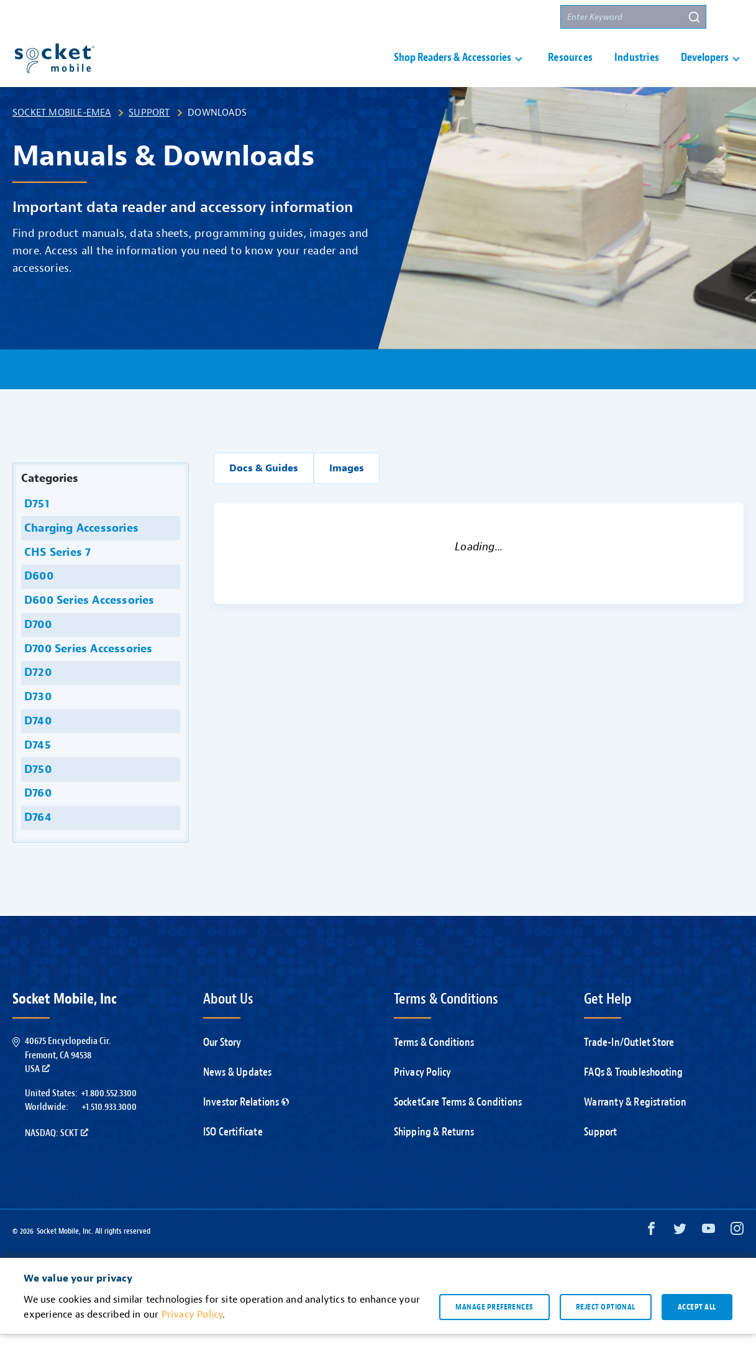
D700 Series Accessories (87, 678)
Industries (636, 72)
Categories (49, 508)
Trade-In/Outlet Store (629, 1072)
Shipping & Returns (434, 1161)
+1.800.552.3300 (109, 1122)
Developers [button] (705, 72)
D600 (37, 605)
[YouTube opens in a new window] (708, 1261)
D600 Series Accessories (88, 629)
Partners (528, 17)
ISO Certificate (233, 1161)
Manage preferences (494, 1336)
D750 (36, 799)
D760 (36, 822)
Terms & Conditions (434, 1072)
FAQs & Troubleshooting (633, 1101)
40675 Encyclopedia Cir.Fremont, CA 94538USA (68, 1084)
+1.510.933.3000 (109, 1136)
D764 (36, 846)
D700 (36, 654)
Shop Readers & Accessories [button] (452, 72)
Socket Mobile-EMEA (61, 142)
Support (405, 17)
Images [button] (346, 497)
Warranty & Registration (635, 1131)
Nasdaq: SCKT (56, 1162)
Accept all (697, 1336)
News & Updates (237, 1101)
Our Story (222, 1072)
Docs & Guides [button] (263, 497)
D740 (36, 750)
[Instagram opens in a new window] (737, 1261)
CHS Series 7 (56, 582)
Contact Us (465, 17)
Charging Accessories (80, 557)
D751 (35, 533)
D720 (36, 702)
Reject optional (605, 1336)
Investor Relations (246, 1131)
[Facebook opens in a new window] (651, 1261)
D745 (36, 774)
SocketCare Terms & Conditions (458, 1131)
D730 (36, 726)
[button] (732, 17)
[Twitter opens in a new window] (679, 1261)
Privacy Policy (423, 1101)
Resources (570, 72)
